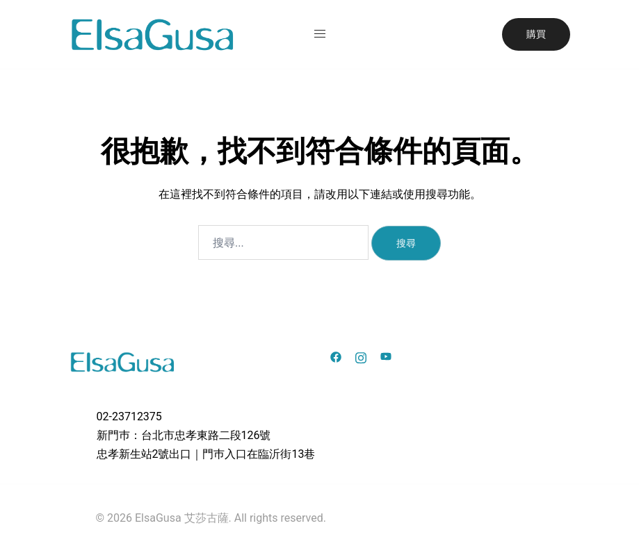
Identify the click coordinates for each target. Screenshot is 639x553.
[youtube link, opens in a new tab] (385, 356)
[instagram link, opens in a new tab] (360, 356)
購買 (536, 34)
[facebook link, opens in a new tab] (335, 356)
